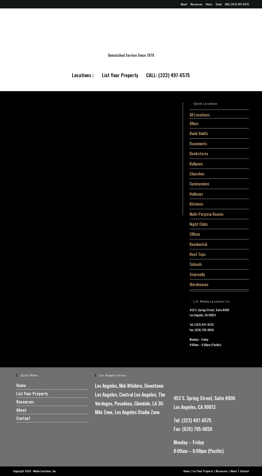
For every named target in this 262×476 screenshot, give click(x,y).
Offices (195, 234)
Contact (23, 418)
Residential (198, 244)
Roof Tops (198, 254)
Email (218, 4)
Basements (198, 143)
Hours (209, 4)
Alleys (194, 123)
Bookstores (199, 153)
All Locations (200, 115)
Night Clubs (199, 224)
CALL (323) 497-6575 (237, 4)
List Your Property (120, 75)
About (184, 4)
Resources (196, 4)
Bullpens (196, 164)
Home (21, 385)
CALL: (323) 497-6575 (168, 75)
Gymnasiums (199, 184)
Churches (197, 174)
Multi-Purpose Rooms (206, 214)
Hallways (196, 194)
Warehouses (199, 284)
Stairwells (197, 274)
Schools (196, 264)
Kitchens (196, 204)
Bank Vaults (199, 133)
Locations (83, 75)
